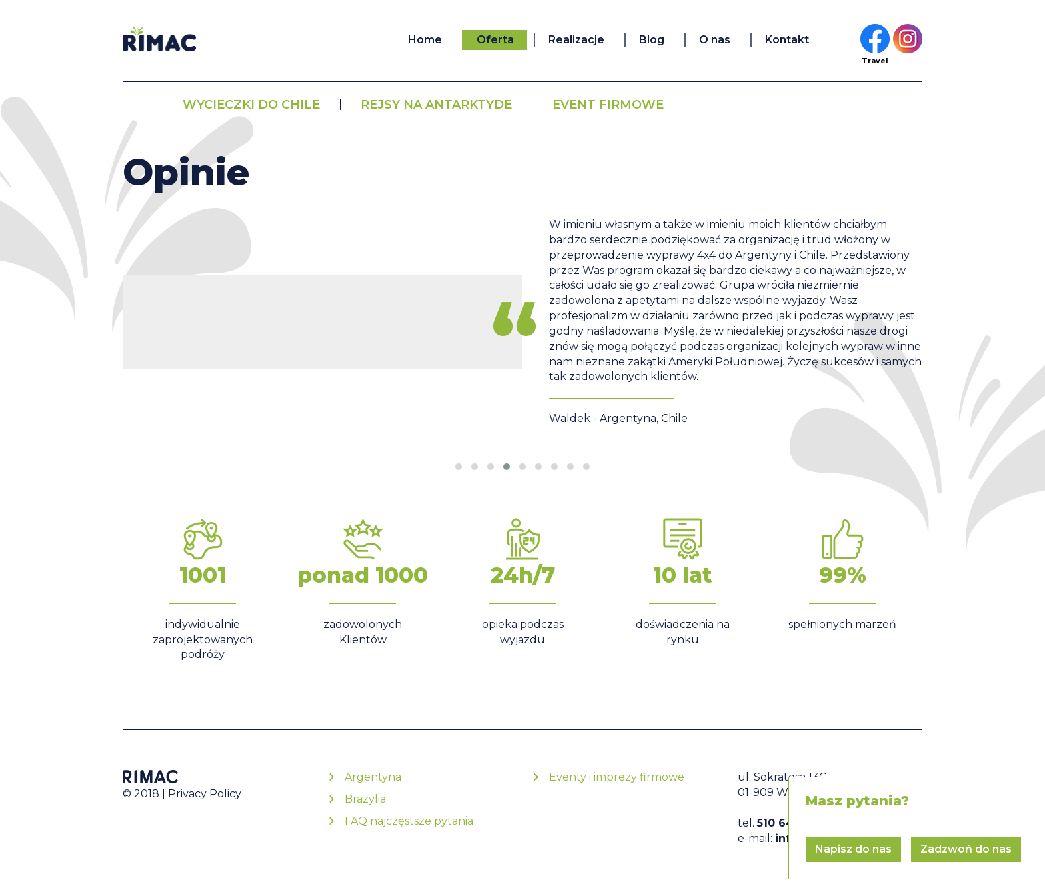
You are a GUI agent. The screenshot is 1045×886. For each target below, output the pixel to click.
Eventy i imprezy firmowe (616, 777)
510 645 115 (787, 823)
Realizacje (576, 39)
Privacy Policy (204, 793)
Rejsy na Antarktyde (436, 105)
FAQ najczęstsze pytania (409, 821)
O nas (714, 39)
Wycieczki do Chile (251, 105)
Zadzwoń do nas (966, 849)
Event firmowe (608, 105)
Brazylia (365, 799)
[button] (459, 466)
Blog (651, 39)
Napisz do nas (853, 849)
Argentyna (373, 777)
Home (425, 39)
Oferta (495, 39)
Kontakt (787, 39)
